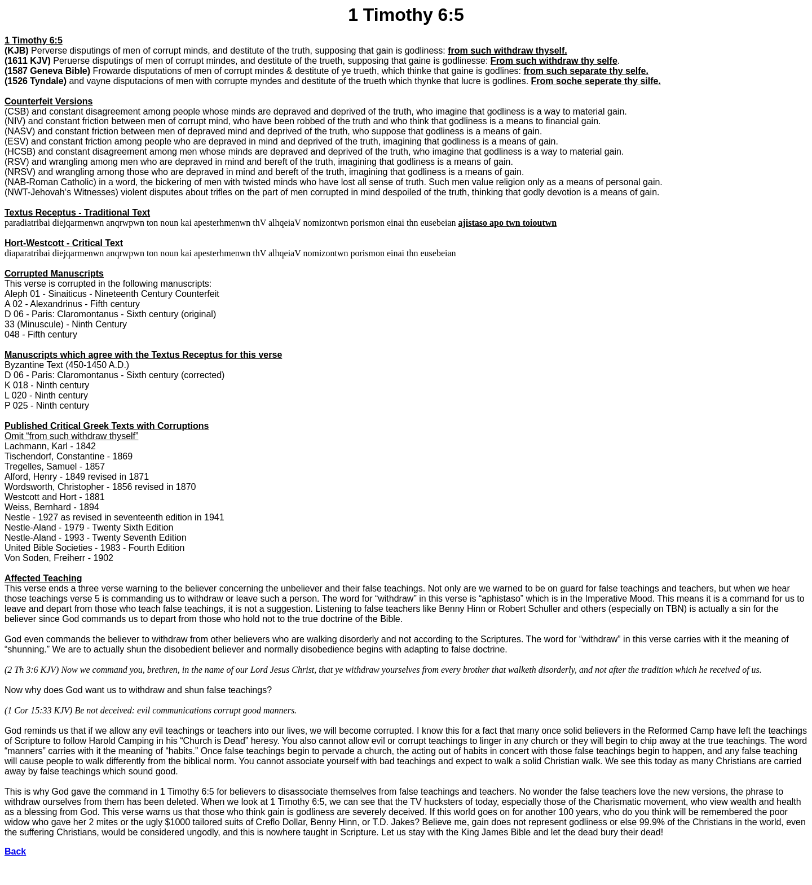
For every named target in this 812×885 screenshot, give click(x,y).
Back (15, 851)
